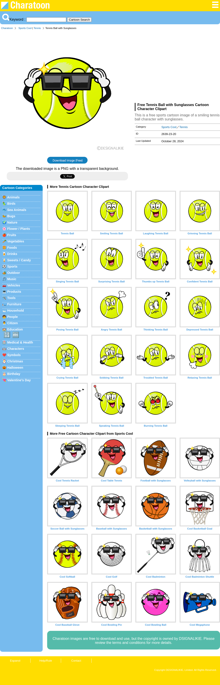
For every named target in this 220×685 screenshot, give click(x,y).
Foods (12, 247)
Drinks (12, 254)
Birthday (13, 374)
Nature (12, 222)
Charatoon (7, 28)
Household (15, 310)
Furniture (14, 304)
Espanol (15, 660)
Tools (11, 298)
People (12, 317)
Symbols (14, 355)
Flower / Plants (18, 229)
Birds (11, 203)
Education (15, 329)
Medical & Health (20, 342)
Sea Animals (16, 210)
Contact (76, 660)
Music (11, 279)
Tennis (37, 28)
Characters (15, 348)
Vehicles (13, 285)
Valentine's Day (19, 380)
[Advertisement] (177, 67)
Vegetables (15, 241)
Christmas (15, 361)
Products (14, 291)
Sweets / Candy (19, 260)
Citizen (12, 323)
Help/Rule (45, 660)
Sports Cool (24, 28)
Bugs (11, 216)
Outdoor (13, 273)
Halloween (15, 367)
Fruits (11, 235)
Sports (12, 266)
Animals (13, 197)
